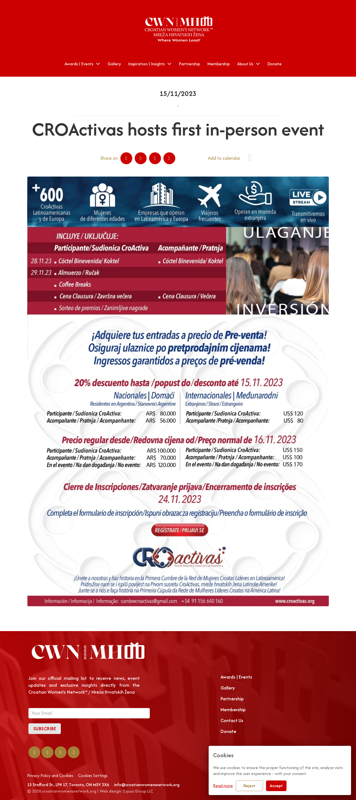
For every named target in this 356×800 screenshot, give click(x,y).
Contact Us (232, 720)
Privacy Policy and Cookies (50, 775)
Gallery (114, 64)
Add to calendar (224, 158)
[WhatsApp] (155, 158)
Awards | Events (79, 64)
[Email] (169, 158)
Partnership (189, 64)
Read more (223, 786)
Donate (274, 64)
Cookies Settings (93, 775)
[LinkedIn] (141, 158)
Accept (276, 786)
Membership (218, 64)
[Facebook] (126, 158)
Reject (249, 786)
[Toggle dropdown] (98, 64)
